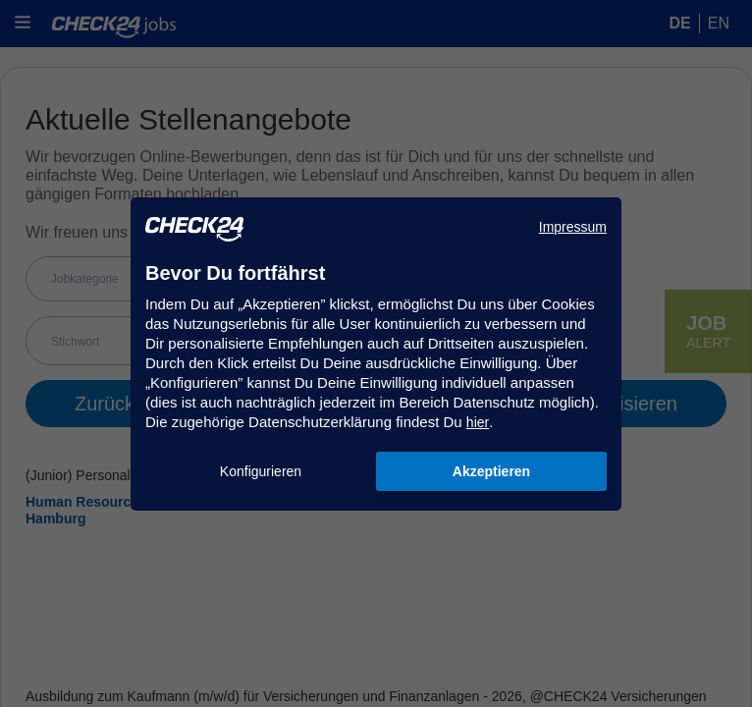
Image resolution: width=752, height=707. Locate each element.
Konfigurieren (260, 471)
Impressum (573, 227)
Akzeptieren (491, 471)
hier (477, 422)
